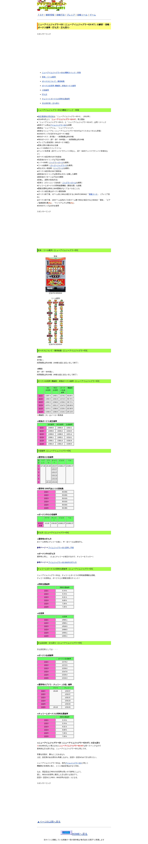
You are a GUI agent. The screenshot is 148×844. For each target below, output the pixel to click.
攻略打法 (60, 15)
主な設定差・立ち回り (50, 103)
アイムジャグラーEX (58, 125)
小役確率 (45, 90)
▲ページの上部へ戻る (48, 821)
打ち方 (44, 94)
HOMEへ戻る (74, 833)
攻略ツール (82, 15)
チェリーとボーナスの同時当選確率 (56, 99)
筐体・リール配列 (49, 77)
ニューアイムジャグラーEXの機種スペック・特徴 (61, 72)
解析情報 (50, 15)
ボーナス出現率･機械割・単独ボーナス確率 (59, 86)
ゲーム (93, 15)
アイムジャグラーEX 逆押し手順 (61, 548)
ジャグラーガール (56, 162)
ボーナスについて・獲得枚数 (53, 81)
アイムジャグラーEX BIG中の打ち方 (62, 562)
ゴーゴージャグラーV (58, 165)
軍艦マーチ (93, 194)
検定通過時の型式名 (46, 116)
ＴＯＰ (41, 15)
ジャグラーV (58, 168)
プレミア (71, 15)
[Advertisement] (56, 51)
